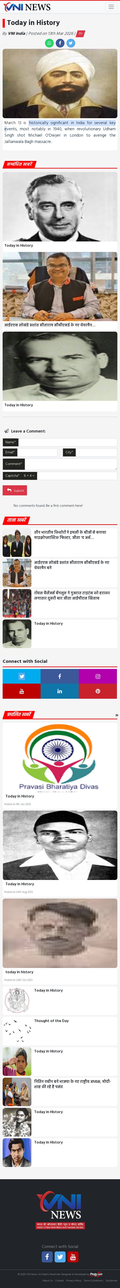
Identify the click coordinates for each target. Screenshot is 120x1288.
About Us (48, 1281)
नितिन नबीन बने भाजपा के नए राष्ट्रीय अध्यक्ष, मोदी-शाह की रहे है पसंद (72, 1084)
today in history (19, 972)
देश (80, 33)
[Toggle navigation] (111, 6)
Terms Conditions (93, 1281)
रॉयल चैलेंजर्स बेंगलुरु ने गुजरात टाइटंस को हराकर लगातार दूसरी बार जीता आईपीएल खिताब (72, 596)
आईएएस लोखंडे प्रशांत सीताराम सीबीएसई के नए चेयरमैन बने (71, 565)
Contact (59, 1281)
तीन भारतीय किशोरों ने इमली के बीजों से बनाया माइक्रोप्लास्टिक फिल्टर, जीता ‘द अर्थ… (70, 535)
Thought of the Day (51, 1021)
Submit (15, 490)
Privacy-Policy (73, 1281)
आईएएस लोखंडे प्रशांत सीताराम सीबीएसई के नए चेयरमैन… (49, 325)
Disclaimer (111, 1281)
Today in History (18, 246)
